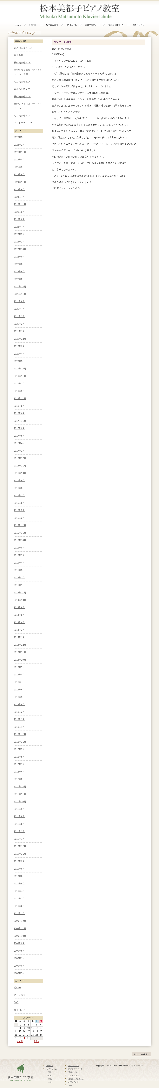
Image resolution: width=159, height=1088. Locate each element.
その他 (55, 182)
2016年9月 (19, 474)
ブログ (71, 1079)
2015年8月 (19, 542)
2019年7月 (19, 377)
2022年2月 (19, 273)
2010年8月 (19, 863)
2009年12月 (20, 915)
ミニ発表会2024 (22, 109)
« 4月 (20, 1035)
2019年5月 (19, 385)
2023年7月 (19, 221)
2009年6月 (19, 960)
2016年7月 (19, 489)
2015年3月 (19, 564)
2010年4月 (19, 885)
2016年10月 (20, 467)
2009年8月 (19, 945)
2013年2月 (19, 713)
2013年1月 (19, 721)
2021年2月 (19, 318)
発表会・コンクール (76, 1073)
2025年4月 (19, 168)
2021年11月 (20, 288)
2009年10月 (20, 930)
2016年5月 (19, 504)
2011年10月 (20, 795)
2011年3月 (19, 825)
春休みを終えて (22, 83)
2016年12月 (20, 452)
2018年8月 (19, 400)
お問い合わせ (73, 1076)
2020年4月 (19, 348)
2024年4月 (19, 191)
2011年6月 (19, 818)
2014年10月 (20, 594)
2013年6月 (19, 683)
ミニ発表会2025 (22, 75)
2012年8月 (19, 751)
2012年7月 (19, 758)
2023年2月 (19, 228)
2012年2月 (19, 773)
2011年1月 (19, 833)
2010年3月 (19, 892)
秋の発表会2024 (22, 90)
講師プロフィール (75, 1063)
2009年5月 (19, 967)
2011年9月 (19, 803)
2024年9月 (19, 183)
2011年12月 (20, 780)
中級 (50, 1073)
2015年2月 (19, 572)
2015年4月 (19, 557)
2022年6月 (19, 265)
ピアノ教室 (20, 989)
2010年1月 (19, 907)
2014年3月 (19, 624)
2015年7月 (19, 549)
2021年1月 (19, 325)
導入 (50, 1066)
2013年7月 (19, 676)
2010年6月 (19, 870)
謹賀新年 (18, 49)
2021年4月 (19, 303)
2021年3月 (19, 310)
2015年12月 (20, 519)
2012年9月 (19, 743)
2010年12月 (20, 840)
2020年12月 (20, 333)
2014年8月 (19, 601)
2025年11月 (20, 146)
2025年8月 (19, 153)
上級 (50, 1076)
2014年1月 (19, 631)
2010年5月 (19, 878)
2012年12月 (20, 728)
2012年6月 (19, 765)
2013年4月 (19, 698)
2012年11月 (20, 736)
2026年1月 (19, 139)
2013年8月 (19, 668)
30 (24, 1032)
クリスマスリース (23, 117)
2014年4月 (19, 616)
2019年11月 (20, 370)
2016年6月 (19, 497)
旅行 (16, 996)
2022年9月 (19, 250)
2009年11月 (20, 922)
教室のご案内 (73, 1060)
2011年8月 (19, 810)
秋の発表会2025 (22, 56)
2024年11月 (20, 176)
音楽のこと (20, 1004)
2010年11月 (20, 848)
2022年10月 (20, 243)
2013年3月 (19, 706)
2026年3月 (19, 131)
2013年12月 (20, 639)
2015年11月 (20, 527)
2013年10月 (20, 654)
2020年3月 (19, 355)
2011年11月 (20, 788)
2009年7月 (19, 952)
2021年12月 (20, 280)
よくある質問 (73, 1070)
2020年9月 (19, 340)
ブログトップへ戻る (69, 182)
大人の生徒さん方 (23, 42)
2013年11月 (20, 646)
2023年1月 (19, 236)
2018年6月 (19, 407)
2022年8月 (19, 258)
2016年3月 (19, 512)
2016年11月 (20, 459)
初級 (50, 1070)
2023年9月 (19, 206)
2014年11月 (20, 586)
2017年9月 (19, 422)
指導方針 (49, 1060)
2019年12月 (20, 362)
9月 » (36, 1035)
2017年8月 (19, 430)
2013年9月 (19, 661)
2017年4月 (19, 437)
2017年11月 (20, 415)
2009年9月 (19, 937)
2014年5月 (19, 609)
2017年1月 (19, 445)
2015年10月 (20, 534)
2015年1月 (19, 579)
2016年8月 (19, 482)
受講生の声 (72, 1066)
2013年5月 (19, 691)
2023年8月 (19, 213)
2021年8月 (19, 295)
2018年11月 (20, 392)
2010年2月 (19, 900)
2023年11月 (20, 198)
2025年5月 (19, 161)
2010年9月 (19, 855)
